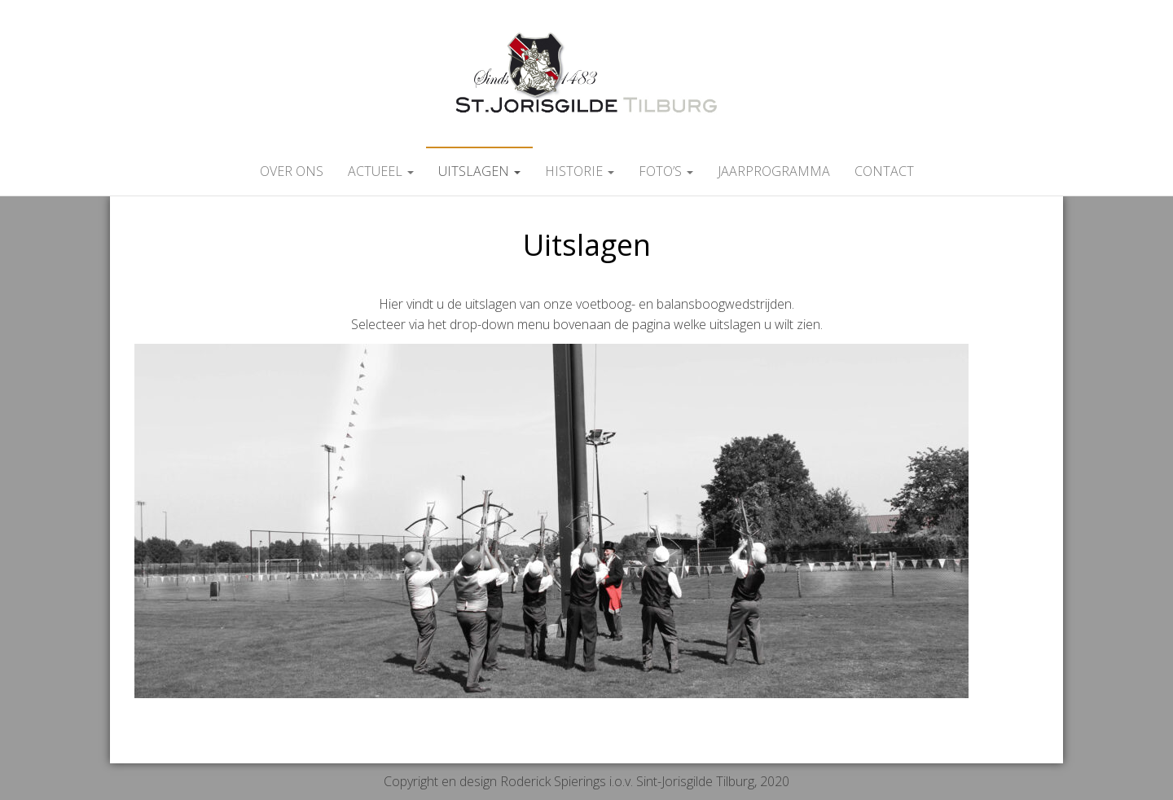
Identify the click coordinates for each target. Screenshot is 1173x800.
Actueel (381, 171)
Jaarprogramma (774, 171)
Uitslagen (479, 171)
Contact (884, 171)
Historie (579, 171)
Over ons (291, 171)
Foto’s (666, 171)
